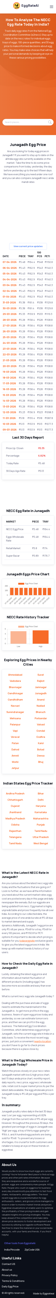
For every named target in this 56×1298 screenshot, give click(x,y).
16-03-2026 (9, 389)
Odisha (15, 824)
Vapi (15, 730)
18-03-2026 (9, 377)
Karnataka (41, 812)
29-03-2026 (10, 314)
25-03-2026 (9, 337)
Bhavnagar (15, 687)
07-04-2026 (10, 262)
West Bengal (40, 843)
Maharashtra (40, 818)
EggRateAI (26, 5)
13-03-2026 (9, 406)
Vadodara (15, 681)
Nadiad (41, 705)
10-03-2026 (9, 424)
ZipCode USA (32, 1249)
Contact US (8, 1264)
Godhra (40, 737)
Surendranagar (15, 712)
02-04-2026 (10, 291)
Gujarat (15, 806)
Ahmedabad (15, 674)
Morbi (15, 762)
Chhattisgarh (15, 799)
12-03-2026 (9, 412)
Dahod (15, 749)
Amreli (15, 755)
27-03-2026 (9, 325)
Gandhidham (15, 699)
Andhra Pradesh (15, 793)
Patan (15, 743)
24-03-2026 (10, 343)
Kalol (41, 743)
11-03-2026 (9, 418)
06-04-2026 (10, 268)
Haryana (41, 806)
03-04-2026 (10, 285)
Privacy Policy (10, 1275)
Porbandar (41, 718)
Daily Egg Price (10, 1286)
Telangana (15, 837)
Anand (41, 699)
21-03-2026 (9, 360)
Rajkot (41, 681)
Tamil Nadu (40, 831)
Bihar (41, 793)
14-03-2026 (9, 400)
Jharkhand (15, 812)
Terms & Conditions (13, 1281)
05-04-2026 (10, 273)
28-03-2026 (10, 320)
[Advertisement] (28, 91)
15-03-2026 (9, 395)
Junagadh (41, 693)
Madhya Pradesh (15, 818)
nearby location (42, 1041)
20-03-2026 (10, 366)
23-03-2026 (9, 348)
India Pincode (12, 1249)
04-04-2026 (10, 279)
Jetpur (15, 768)
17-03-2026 (9, 383)
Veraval (15, 737)
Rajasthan (15, 831)
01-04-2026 (9, 296)
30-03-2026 (9, 308)
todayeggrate (27, 940)
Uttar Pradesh (41, 837)
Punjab (41, 824)
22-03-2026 (10, 354)
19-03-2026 (9, 371)
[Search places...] (28, 122)
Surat (40, 674)
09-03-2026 (10, 429)
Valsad (41, 724)
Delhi (41, 799)
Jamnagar (41, 687)
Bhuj (40, 762)
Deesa (41, 755)
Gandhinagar (15, 693)
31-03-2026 (9, 302)
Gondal (40, 730)
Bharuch (41, 712)
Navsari (15, 705)
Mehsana (15, 718)
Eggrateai (48, 1293)
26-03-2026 (10, 331)
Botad (40, 749)
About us (7, 1269)
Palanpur (15, 724)
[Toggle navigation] (51, 6)
